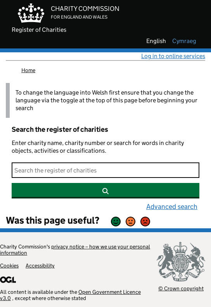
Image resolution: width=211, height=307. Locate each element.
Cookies (9, 265)
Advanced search (171, 206)
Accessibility (40, 265)
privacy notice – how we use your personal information (75, 249)
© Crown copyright (181, 288)
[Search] (105, 170)
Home (28, 70)
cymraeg (184, 41)
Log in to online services (173, 56)
